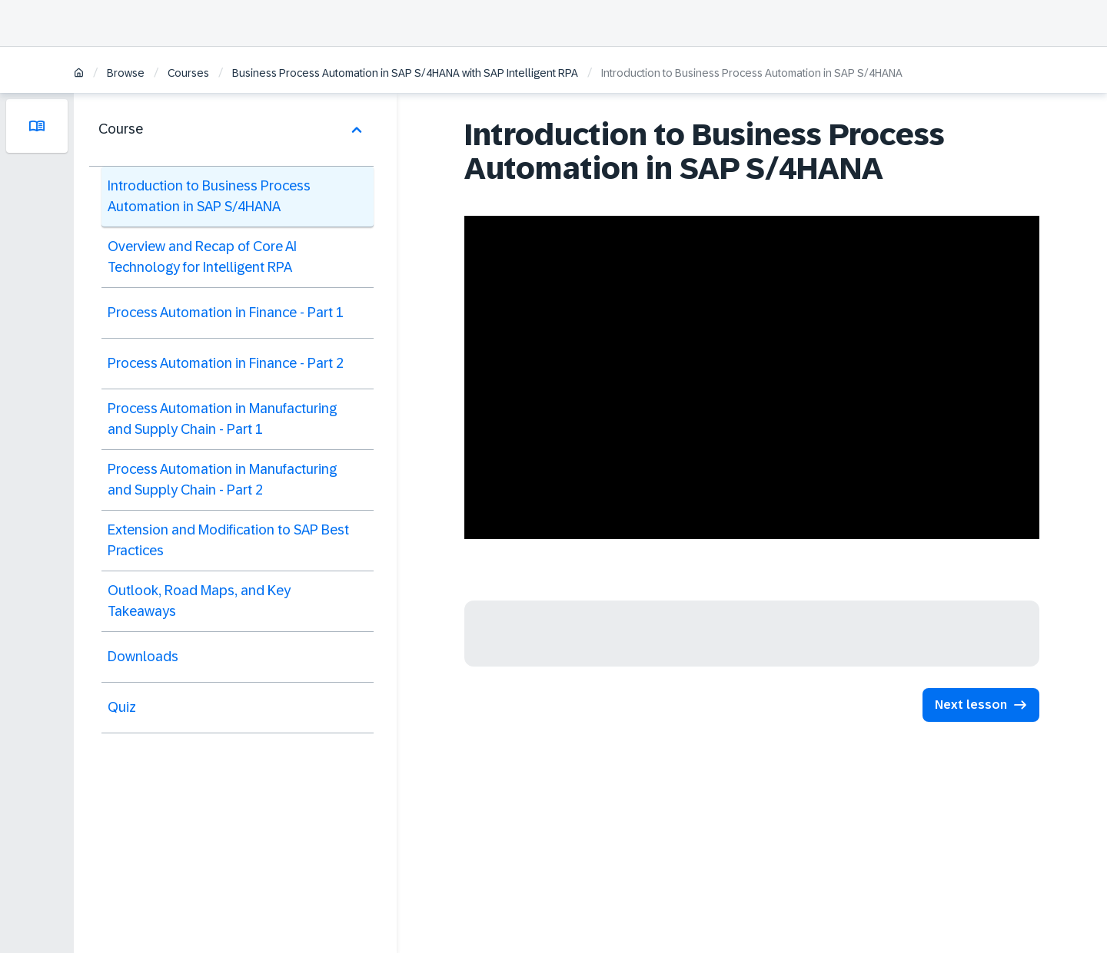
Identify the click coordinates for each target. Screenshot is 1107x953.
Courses (188, 73)
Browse (126, 73)
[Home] (79, 74)
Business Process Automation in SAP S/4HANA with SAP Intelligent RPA (405, 73)
